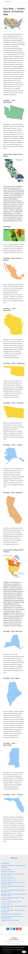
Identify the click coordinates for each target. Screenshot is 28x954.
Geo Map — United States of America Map (14, 11)
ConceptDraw (7, 1)
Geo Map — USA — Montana (13, 403)
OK (24, 951)
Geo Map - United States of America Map (11, 901)
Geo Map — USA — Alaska (12, 445)
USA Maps (7, 226)
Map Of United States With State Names (11, 914)
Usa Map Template (6, 904)
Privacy (19, 941)
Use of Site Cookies (6, 952)
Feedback (12, 941)
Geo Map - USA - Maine (11, 678)
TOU (23, 941)
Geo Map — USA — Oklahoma (14, 363)
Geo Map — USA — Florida (12, 794)
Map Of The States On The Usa (9, 880)
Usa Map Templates (6, 869)
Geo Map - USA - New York (12, 631)
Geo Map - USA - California (12, 492)
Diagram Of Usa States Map (8, 871)
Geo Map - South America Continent (10, 920)
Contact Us (6, 941)
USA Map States (5, 863)
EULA (16, 941)
